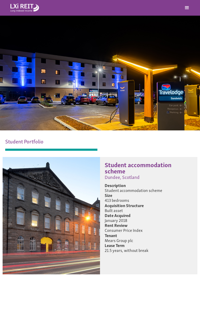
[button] (187, 8)
